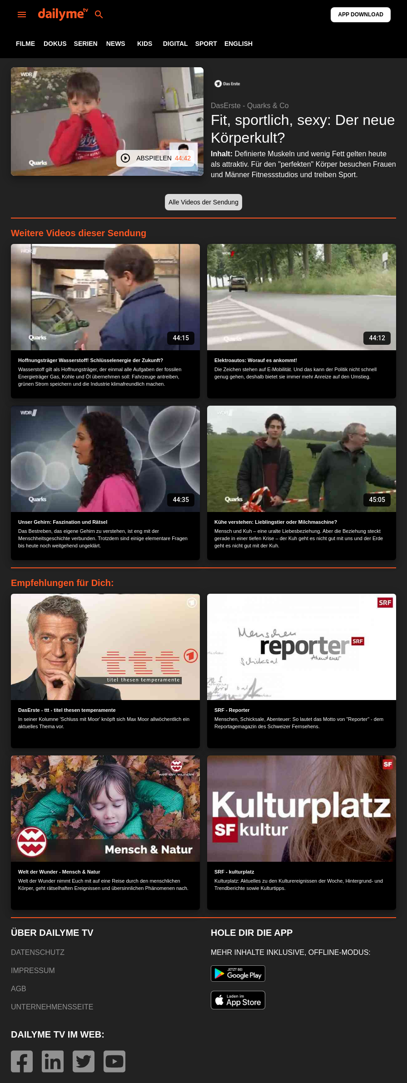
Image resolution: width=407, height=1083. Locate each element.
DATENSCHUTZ (38, 952)
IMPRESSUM (33, 970)
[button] (227, 83)
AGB (18, 989)
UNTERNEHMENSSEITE (52, 1007)
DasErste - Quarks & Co (250, 105)
